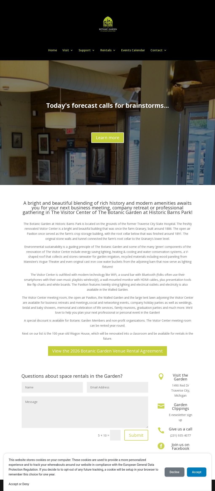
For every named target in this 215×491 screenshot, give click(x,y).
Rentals (106, 50)
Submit (136, 435)
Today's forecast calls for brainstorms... (107, 105)
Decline (174, 472)
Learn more (107, 137)
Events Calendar (133, 50)
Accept (196, 472)
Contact (156, 50)
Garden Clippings (180, 406)
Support (85, 50)
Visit (65, 50)
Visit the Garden (180, 377)
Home (52, 50)
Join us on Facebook (180, 446)
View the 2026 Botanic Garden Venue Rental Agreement (107, 351)
